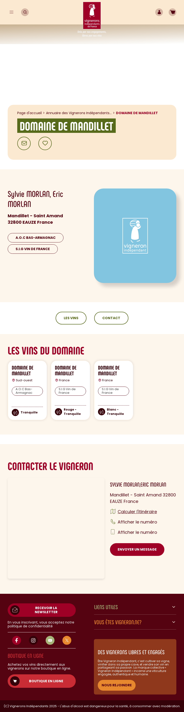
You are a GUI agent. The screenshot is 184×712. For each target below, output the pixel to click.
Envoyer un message (137, 549)
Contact (111, 318)
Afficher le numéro (137, 522)
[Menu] (11, 12)
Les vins (71, 318)
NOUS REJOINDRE (117, 685)
